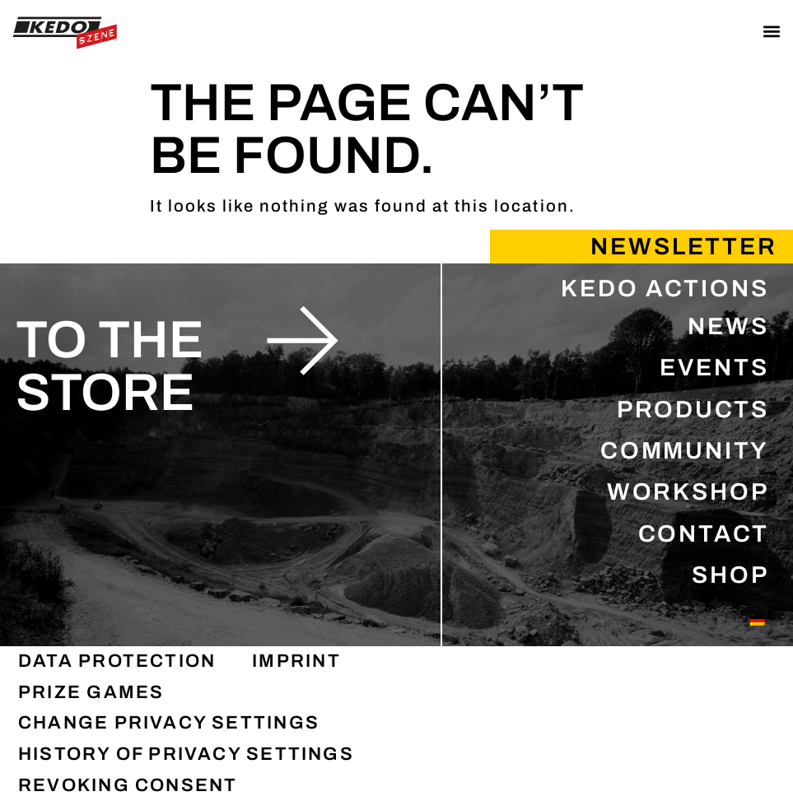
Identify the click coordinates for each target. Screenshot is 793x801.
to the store (110, 366)
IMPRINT (296, 661)
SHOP (730, 575)
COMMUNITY (684, 450)
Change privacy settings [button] (169, 723)
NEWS (728, 326)
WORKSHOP (688, 492)
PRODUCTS (693, 409)
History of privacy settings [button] (186, 754)
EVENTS (714, 367)
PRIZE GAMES (91, 692)
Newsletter (683, 246)
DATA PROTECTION (117, 661)
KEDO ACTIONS (665, 288)
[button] (771, 30)
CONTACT (703, 534)
